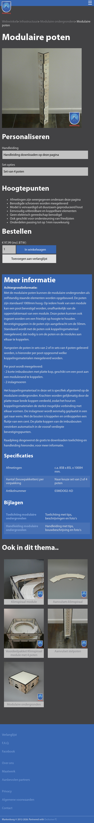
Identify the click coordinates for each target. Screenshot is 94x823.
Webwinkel (9, 21)
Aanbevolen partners (16, 780)
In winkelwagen (35, 249)
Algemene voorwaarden (18, 799)
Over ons (8, 763)
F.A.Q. (5, 743)
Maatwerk (8, 771)
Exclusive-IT (50, 819)
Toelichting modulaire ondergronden (21, 516)
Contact (7, 808)
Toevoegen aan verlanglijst (29, 259)
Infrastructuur (29, 21)
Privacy (7, 791)
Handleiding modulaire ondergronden (22, 528)
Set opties (8, 165)
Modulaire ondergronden (57, 21)
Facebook (8, 751)
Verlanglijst (9, 735)
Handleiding (10, 148)
